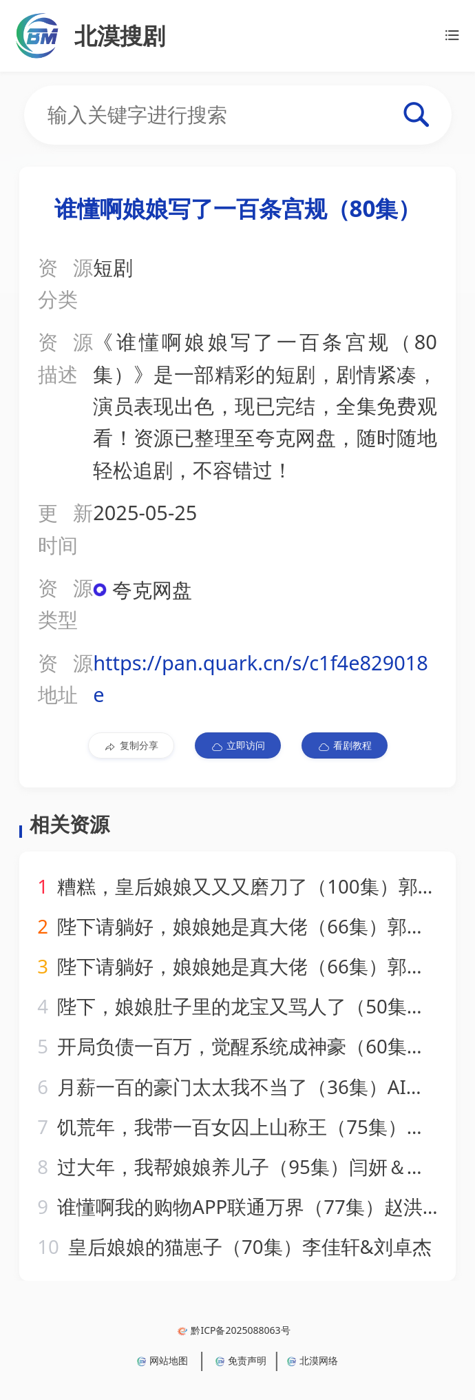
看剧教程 (344, 745)
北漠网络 (312, 1360)
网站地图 (162, 1360)
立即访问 (238, 745)
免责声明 (240, 1360)
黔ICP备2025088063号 (234, 1330)
